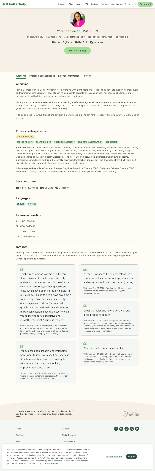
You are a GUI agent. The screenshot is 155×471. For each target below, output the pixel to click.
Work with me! (77, 51)
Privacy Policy (75, 452)
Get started (145, 4)
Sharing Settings (52, 463)
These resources (35, 414)
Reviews (87, 75)
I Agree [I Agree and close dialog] (131, 456)
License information (68, 75)
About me (21, 75)
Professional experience (42, 75)
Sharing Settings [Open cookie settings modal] (114, 456)
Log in (130, 4)
